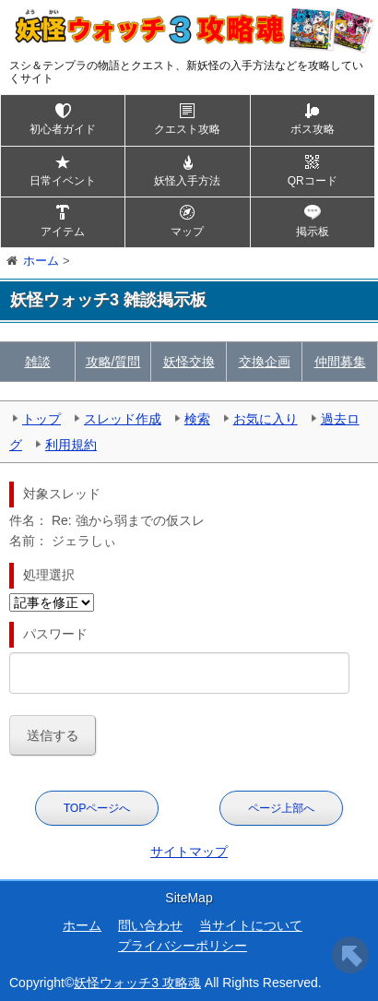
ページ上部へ (281, 808)
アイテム (63, 231)
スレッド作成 (122, 418)
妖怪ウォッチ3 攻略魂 (137, 982)
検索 (197, 418)
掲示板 (312, 231)
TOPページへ (97, 808)
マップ (187, 231)
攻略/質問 (113, 361)
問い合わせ (150, 925)
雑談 (38, 361)
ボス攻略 (312, 129)
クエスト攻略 (187, 129)
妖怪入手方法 (187, 180)
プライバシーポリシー (182, 945)
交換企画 (264, 361)
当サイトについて (250, 925)
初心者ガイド (63, 129)
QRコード (312, 180)
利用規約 (71, 444)
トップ (41, 418)
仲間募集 (340, 361)
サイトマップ (189, 851)
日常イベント (63, 180)
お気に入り (265, 418)
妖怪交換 (189, 361)
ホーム (82, 925)
